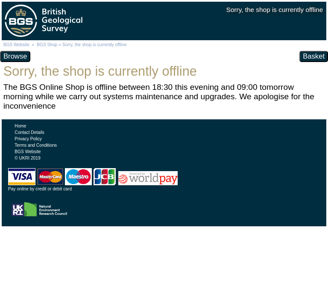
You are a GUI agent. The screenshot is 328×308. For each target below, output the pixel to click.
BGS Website (16, 44)
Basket (314, 56)
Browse (15, 56)
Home (20, 126)
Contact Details (29, 132)
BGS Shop (47, 44)
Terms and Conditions (36, 145)
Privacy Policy (28, 138)
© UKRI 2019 (27, 158)
